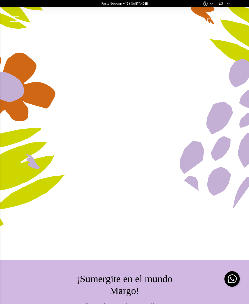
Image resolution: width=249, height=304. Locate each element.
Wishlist (208, 20)
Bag (154, 19)
